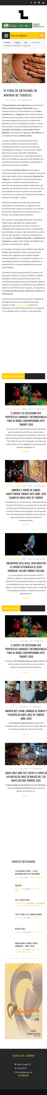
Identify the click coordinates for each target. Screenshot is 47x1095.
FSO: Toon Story (22, 899)
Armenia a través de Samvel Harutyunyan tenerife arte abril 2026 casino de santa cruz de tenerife (26, 494)
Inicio (8, 42)
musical (18, 889)
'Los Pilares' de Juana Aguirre (28, 914)
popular (18, 918)
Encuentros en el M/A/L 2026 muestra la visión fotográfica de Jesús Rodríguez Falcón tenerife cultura (26, 567)
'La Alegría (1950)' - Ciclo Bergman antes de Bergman (27, 872)
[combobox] (27, 35)
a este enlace (21, 305)
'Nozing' (18, 885)
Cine (16, 877)
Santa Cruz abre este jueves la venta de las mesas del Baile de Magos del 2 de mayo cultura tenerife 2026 (26, 776)
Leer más (26, 451)
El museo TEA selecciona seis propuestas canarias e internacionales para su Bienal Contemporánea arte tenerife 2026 (26, 418)
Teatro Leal (37, 918)
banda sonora (20, 903)
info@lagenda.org (24, 1072)
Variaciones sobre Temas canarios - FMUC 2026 (26, 944)
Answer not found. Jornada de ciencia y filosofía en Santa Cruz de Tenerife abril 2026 (26, 714)
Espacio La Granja (36, 877)
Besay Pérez (20, 928)
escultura (13, 641)
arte (25, 42)
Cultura (17, 42)
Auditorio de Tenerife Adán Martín (30, 906)
